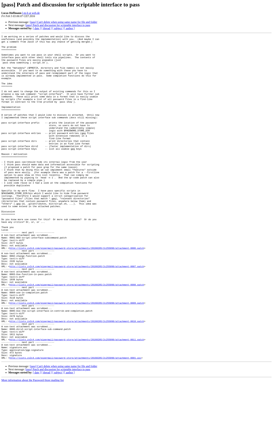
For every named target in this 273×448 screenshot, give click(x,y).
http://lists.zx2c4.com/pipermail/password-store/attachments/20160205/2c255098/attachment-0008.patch (77, 334)
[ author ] (69, 28)
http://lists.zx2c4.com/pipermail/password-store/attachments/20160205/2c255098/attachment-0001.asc (75, 422)
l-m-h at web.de (31, 12)
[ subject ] (58, 28)
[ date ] (37, 28)
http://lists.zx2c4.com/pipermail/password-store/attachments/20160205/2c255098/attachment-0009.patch (77, 356)
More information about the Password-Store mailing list (32, 444)
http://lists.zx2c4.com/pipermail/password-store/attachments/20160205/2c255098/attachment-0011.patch (77, 400)
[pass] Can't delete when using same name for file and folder (63, 22)
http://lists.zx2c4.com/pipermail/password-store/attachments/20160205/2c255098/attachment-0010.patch (77, 378)
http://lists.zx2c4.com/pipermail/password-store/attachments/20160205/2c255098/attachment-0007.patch (77, 312)
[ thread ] (46, 28)
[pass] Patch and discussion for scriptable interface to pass (57, 25)
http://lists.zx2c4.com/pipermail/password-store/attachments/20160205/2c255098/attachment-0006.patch (77, 290)
